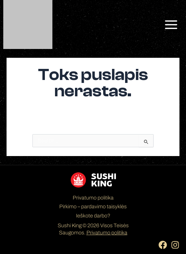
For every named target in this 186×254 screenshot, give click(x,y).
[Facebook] (162, 245)
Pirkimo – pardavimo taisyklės (93, 206)
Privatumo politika (93, 197)
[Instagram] (175, 245)
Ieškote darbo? (93, 215)
